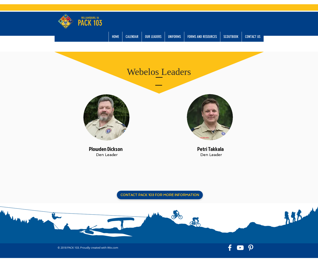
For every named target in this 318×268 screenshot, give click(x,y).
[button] (153, 37)
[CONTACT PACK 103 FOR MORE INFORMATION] (160, 195)
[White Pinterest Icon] (251, 248)
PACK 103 (90, 22)
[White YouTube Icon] (240, 248)
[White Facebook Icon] (230, 248)
